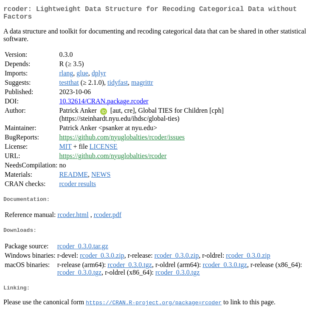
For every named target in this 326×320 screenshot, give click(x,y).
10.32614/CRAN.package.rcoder (103, 104)
